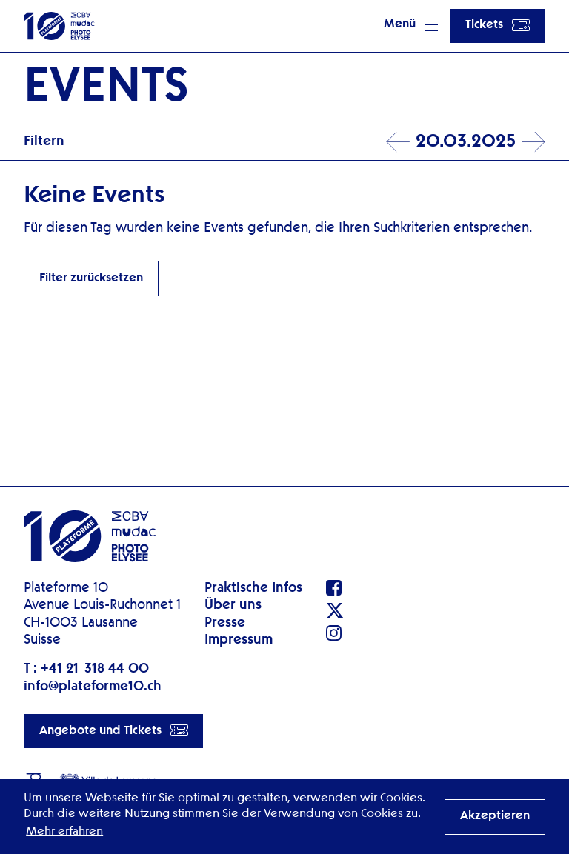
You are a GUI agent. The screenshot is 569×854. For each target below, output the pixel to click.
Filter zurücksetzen (91, 278)
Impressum (238, 640)
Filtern (44, 141)
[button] (411, 26)
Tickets (497, 25)
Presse (224, 623)
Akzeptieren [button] (495, 816)
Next (533, 142)
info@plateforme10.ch (93, 686)
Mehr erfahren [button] (64, 832)
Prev (398, 142)
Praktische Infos (253, 588)
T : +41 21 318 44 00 (86, 668)
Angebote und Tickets (113, 730)
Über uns (233, 605)
